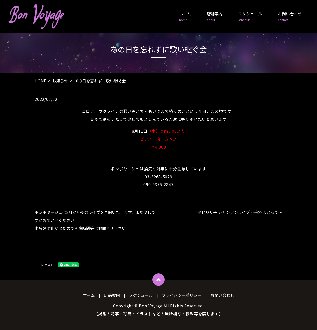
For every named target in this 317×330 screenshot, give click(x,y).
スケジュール (250, 16)
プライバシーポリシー (181, 295)
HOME (40, 81)
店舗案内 (215, 16)
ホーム (185, 16)
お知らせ (60, 81)
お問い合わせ (290, 16)
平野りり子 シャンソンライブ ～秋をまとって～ (239, 212)
